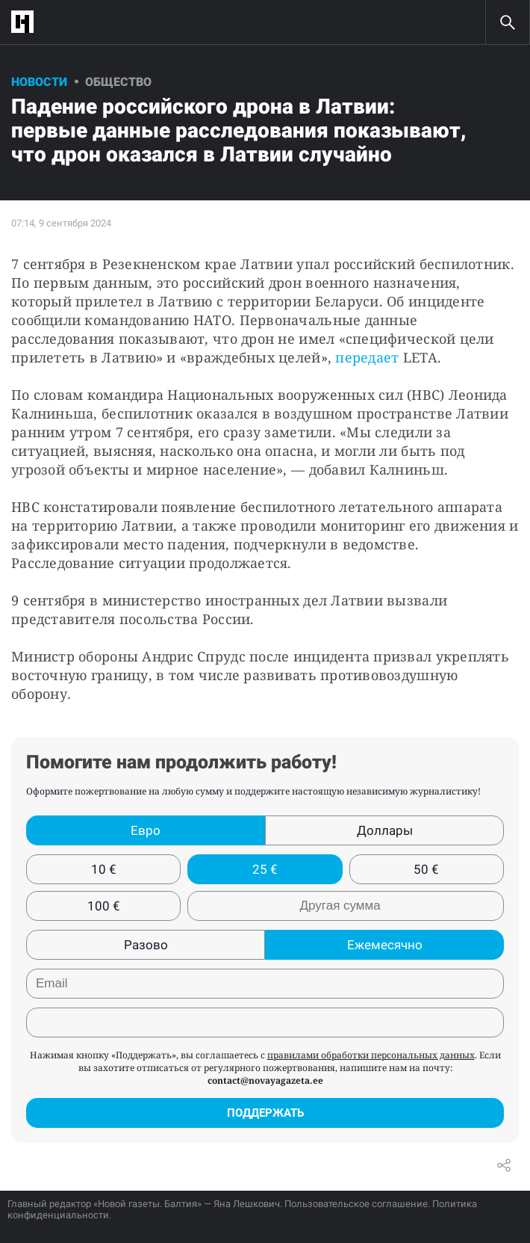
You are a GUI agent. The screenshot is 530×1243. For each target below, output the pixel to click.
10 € (103, 869)
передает (368, 357)
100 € (103, 905)
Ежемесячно (385, 944)
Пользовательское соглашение (356, 1203)
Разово (146, 944)
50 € (426, 869)
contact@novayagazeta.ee (265, 1080)
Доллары (385, 830)
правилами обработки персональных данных (371, 1055)
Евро (145, 830)
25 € (265, 869)
